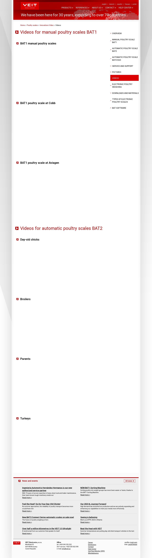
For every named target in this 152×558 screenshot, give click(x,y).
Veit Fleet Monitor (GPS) (96, 551)
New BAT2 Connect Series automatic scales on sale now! (48, 517)
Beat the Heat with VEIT (91, 528)
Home (22, 25)
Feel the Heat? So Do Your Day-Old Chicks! (41, 504)
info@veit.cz (66, 549)
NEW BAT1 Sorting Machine (92, 488)
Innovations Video (47, 25)
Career (90, 542)
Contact (91, 547)
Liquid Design (132, 544)
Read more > (27, 498)
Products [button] (66, 7)
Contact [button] (109, 7)
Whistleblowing (93, 553)
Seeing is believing (88, 517)
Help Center (92, 549)
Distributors (92, 545)
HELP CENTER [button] (125, 7)
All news (128, 481)
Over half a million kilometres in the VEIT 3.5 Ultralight (46, 528)
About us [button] (96, 7)
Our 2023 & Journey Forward (93, 504)
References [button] (82, 7)
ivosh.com (133, 542)
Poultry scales (32, 25)
